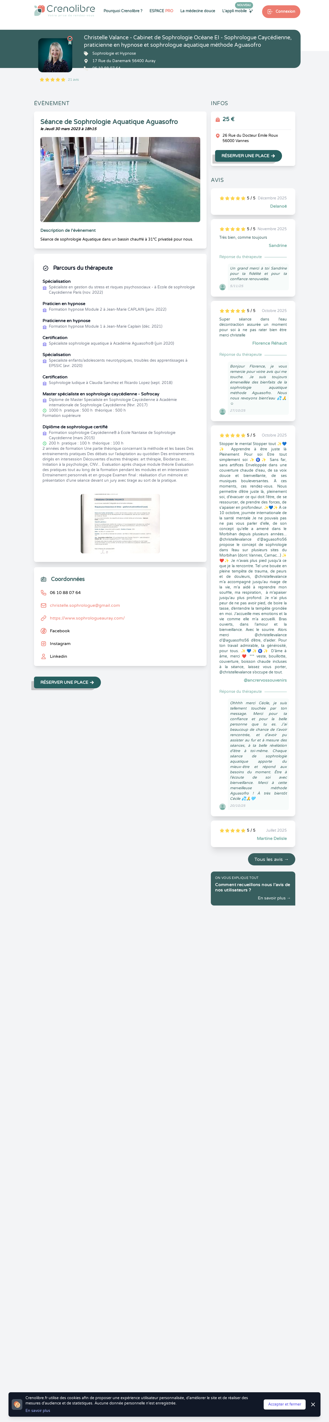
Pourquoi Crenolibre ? (123, 11)
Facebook (60, 631)
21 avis (73, 80)
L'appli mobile (237, 10)
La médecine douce (197, 11)
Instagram (60, 643)
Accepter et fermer (284, 1404)
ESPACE (161, 11)
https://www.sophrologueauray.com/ (87, 618)
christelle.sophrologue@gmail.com (85, 605)
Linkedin (58, 656)
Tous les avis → (271, 859)
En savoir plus (37, 1410)
